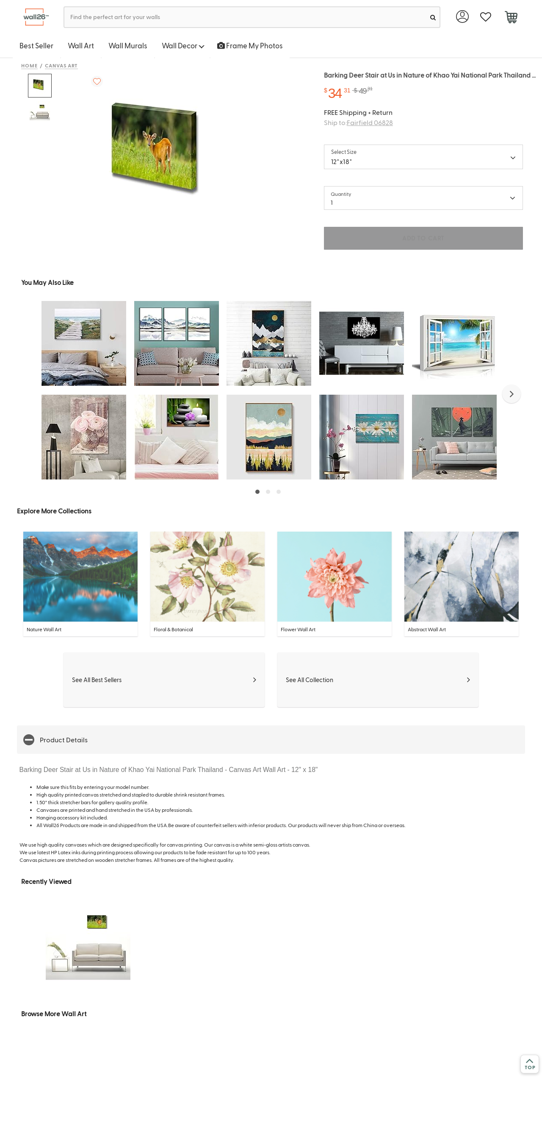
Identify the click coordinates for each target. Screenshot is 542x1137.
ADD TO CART (423, 238)
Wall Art (81, 45)
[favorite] (485, 17)
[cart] (511, 18)
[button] (511, 394)
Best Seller (36, 45)
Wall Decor (183, 45)
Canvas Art (61, 65)
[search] (433, 17)
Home (29, 65)
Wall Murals (127, 45)
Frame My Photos (250, 45)
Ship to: (358, 122)
